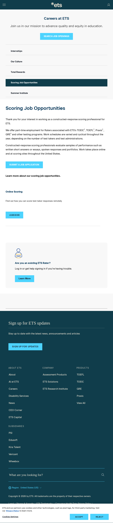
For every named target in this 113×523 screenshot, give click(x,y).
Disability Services (19, 396)
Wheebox (14, 461)
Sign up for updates (25, 346)
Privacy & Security (25, 503)
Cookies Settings (10, 518)
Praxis (80, 396)
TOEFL (80, 374)
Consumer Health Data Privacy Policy (73, 503)
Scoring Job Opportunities (24, 82)
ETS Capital (15, 417)
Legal (11, 503)
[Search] (103, 475)
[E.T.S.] (56, 4)
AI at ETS (14, 381)
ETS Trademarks (44, 503)
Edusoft (13, 440)
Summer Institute (19, 93)
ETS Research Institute (55, 388)
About (12, 374)
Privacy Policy (12, 512)
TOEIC (80, 381)
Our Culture (16, 61)
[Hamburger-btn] (4, 5)
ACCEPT (79, 518)
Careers (13, 388)
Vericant (13, 454)
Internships (16, 51)
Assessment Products (55, 374)
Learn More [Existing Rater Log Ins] (24, 278)
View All (81, 403)
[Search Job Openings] (56, 36)
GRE (79, 388)
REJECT (99, 518)
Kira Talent (15, 447)
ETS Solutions (50, 381)
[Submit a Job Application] (24, 164)
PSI (10, 433)
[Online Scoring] (14, 215)
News (12, 403)
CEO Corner (15, 410)
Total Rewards (18, 72)
